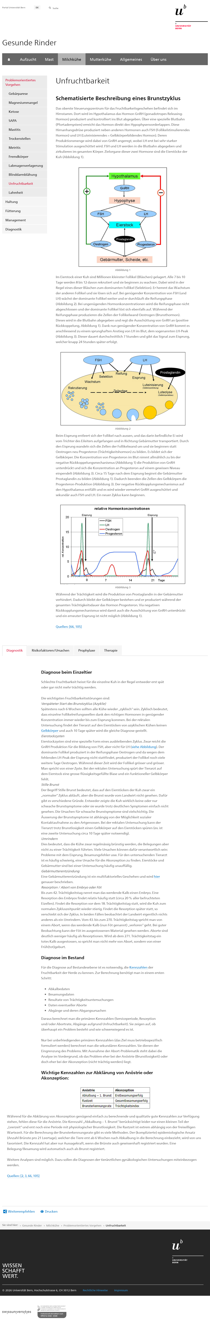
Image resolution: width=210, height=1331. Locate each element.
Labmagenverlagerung (26, 165)
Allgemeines (131, 59)
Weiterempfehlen (21, 1211)
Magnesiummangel (23, 102)
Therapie (110, 650)
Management (15, 220)
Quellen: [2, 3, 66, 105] (23, 1175)
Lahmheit (16, 192)
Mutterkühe (100, 59)
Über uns (158, 59)
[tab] (14, 650)
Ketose (14, 111)
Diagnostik (13, 229)
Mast (49, 59)
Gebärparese (19, 93)
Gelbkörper (50, 730)
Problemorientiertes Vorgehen (20, 82)
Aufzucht (28, 59)
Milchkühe (71, 59)
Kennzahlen (138, 967)
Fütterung (13, 210)
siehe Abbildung (144, 746)
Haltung (11, 201)
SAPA (13, 120)
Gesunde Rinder (32, 1225)
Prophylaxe (86, 650)
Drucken (51, 1211)
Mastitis (14, 129)
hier (157, 876)
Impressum (121, 1290)
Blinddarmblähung (23, 174)
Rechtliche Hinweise (95, 1290)
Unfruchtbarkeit (21, 183)
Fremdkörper (18, 156)
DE (37, 7)
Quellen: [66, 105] (69, 626)
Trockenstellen (19, 138)
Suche (55, 8)
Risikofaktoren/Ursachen (50, 650)
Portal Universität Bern (13, 7)
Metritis (14, 147)
